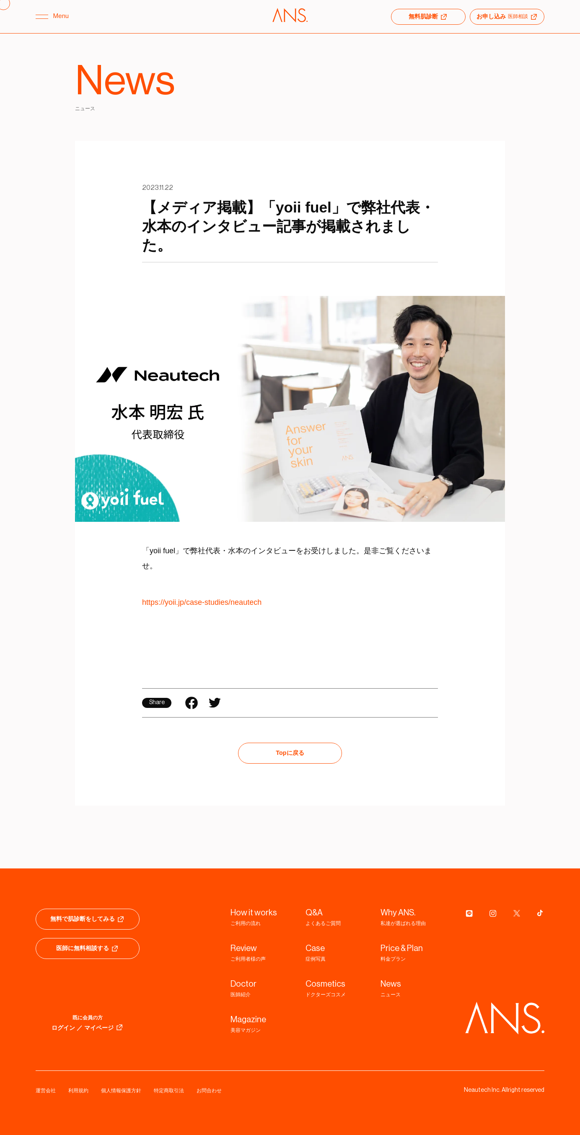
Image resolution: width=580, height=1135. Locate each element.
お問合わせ (209, 1090)
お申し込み (507, 17)
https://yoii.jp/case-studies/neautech (202, 602)
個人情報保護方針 (121, 1090)
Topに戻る (290, 752)
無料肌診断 (428, 17)
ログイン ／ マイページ (88, 1027)
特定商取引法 (169, 1090)
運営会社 (46, 1090)
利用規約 (78, 1090)
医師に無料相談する (87, 948)
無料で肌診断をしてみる (87, 919)
